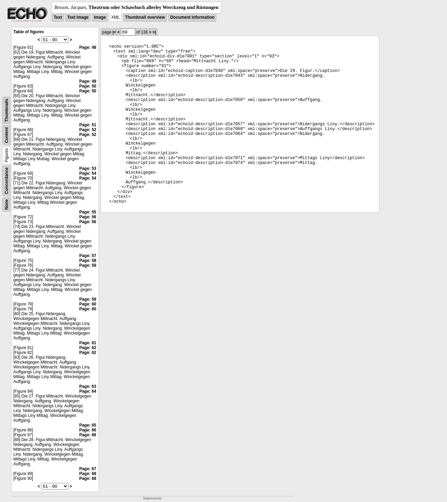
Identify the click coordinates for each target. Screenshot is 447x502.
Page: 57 (87, 255)
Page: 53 (87, 168)
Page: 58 (87, 260)
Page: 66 (87, 430)
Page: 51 (87, 124)
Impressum (152, 498)
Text (58, 17)
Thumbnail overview (145, 17)
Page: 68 (87, 473)
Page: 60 (87, 304)
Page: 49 (87, 81)
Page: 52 (87, 129)
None (6, 204)
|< (114, 32)
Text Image (78, 17)
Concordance (6, 180)
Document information (192, 17)
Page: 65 (87, 425)
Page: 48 (87, 47)
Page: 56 (87, 217)
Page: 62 (87, 347)
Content (6, 135)
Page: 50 (87, 86)
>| (154, 32)
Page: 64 (87, 391)
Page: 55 (87, 212)
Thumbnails (6, 110)
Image (100, 17)
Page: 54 (87, 173)
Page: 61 (87, 342)
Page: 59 (87, 299)
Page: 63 (87, 386)
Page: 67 (87, 468)
